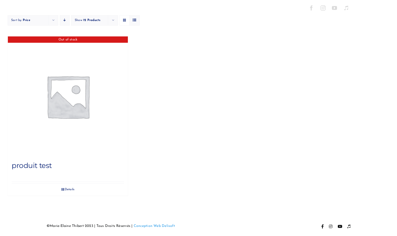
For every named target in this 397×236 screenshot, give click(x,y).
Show (88, 20)
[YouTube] (334, 8)
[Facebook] (311, 8)
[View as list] (135, 20)
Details (70, 189)
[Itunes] (346, 8)
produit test (32, 165)
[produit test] (68, 96)
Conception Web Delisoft (154, 226)
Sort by (20, 20)
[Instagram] (323, 8)
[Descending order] (65, 20)
